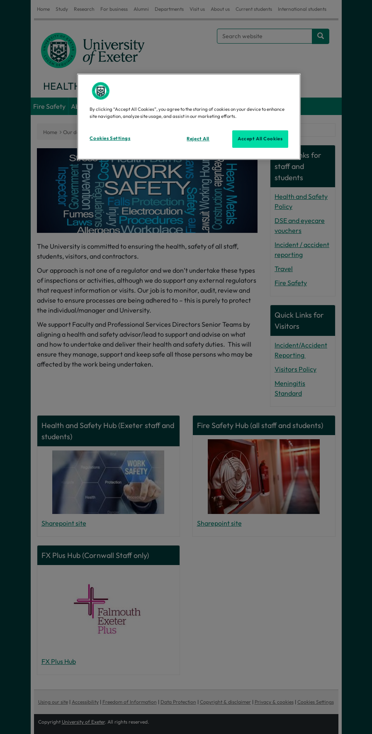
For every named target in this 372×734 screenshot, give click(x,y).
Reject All (198, 139)
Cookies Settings (110, 138)
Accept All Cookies (260, 139)
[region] (188, 116)
